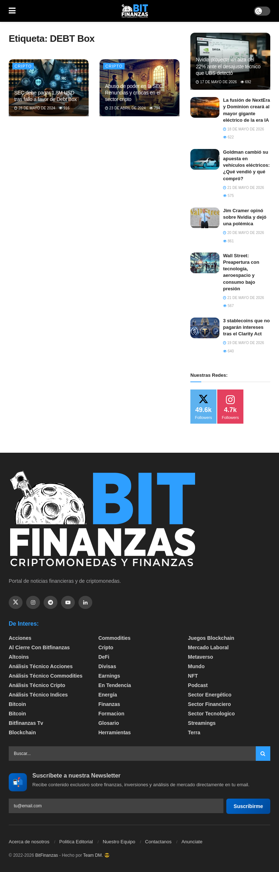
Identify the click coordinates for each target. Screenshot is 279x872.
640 (228, 351)
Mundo (196, 666)
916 (64, 108)
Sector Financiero (209, 704)
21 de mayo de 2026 (243, 188)
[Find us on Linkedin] (85, 602)
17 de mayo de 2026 (216, 82)
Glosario (108, 723)
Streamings (201, 723)
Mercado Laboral (208, 647)
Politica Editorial (76, 841)
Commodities (114, 638)
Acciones (20, 638)
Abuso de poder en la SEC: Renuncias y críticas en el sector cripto (134, 92)
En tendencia (114, 685)
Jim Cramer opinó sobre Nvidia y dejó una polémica (244, 217)
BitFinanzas (46, 855)
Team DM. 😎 (96, 855)
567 (228, 306)
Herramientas (114, 732)
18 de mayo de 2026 (243, 129)
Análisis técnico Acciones (41, 666)
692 (245, 82)
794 (154, 108)
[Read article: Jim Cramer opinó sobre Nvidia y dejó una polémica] (204, 217)
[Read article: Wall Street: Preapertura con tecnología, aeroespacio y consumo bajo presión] (204, 263)
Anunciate (191, 841)
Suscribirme (248, 806)
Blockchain (22, 732)
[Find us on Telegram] (50, 602)
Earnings (109, 676)
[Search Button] (263, 753)
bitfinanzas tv (26, 723)
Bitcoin (17, 704)
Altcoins (19, 657)
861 (228, 241)
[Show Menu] (12, 11)
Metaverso (200, 657)
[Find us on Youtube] (68, 602)
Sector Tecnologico (211, 713)
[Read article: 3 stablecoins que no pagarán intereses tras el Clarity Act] (204, 328)
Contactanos (158, 841)
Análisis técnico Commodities (45, 676)
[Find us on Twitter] (16, 602)
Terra (194, 732)
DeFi (103, 657)
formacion (111, 713)
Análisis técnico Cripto (37, 685)
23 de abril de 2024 (125, 108)
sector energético (209, 695)
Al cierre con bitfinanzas (39, 647)
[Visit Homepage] (134, 11)
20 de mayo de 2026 (243, 233)
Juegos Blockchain (211, 638)
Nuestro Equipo (119, 841)
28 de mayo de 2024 (34, 108)
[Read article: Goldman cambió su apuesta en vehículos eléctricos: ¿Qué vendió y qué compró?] (204, 159)
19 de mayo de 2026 (243, 343)
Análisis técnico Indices (38, 695)
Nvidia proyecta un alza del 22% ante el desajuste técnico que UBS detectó (228, 66)
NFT (193, 676)
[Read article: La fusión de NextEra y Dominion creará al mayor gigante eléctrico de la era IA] (204, 107)
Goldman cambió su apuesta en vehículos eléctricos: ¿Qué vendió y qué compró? (246, 165)
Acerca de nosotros (29, 841)
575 (228, 196)
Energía (107, 695)
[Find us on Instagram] (33, 602)
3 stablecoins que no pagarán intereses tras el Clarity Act (246, 327)
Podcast (197, 685)
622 (228, 137)
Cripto (23, 66)
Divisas (107, 666)
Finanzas (109, 704)
